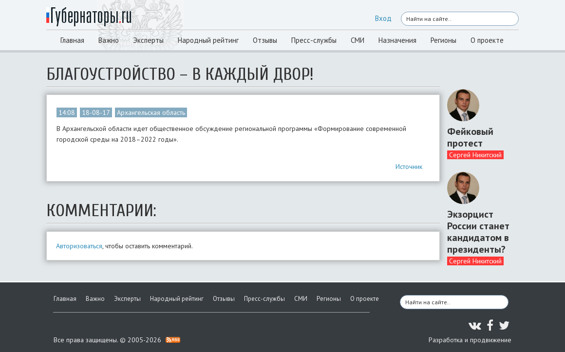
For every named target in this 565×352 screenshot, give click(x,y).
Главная (72, 40)
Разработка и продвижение (470, 339)
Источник (409, 166)
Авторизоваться (79, 245)
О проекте (487, 40)
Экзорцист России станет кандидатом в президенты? (478, 231)
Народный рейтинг (208, 40)
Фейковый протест (470, 137)
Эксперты (148, 40)
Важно (108, 40)
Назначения (397, 40)
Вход (383, 18)
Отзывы (265, 40)
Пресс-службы (314, 40)
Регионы (443, 40)
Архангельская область (151, 112)
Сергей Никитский (475, 154)
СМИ (357, 40)
